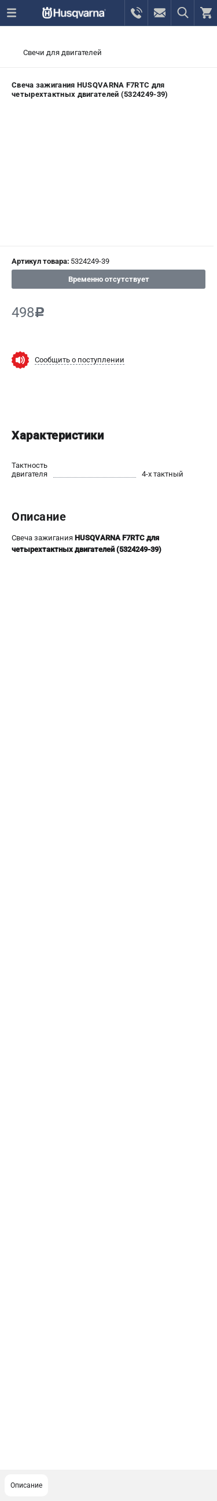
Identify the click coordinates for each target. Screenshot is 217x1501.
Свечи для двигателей (62, 52)
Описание (26, 1485)
